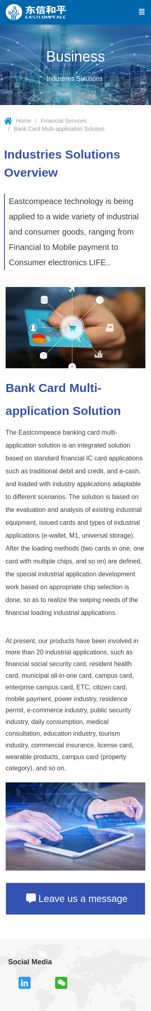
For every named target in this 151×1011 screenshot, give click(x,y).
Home (23, 121)
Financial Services (64, 121)
